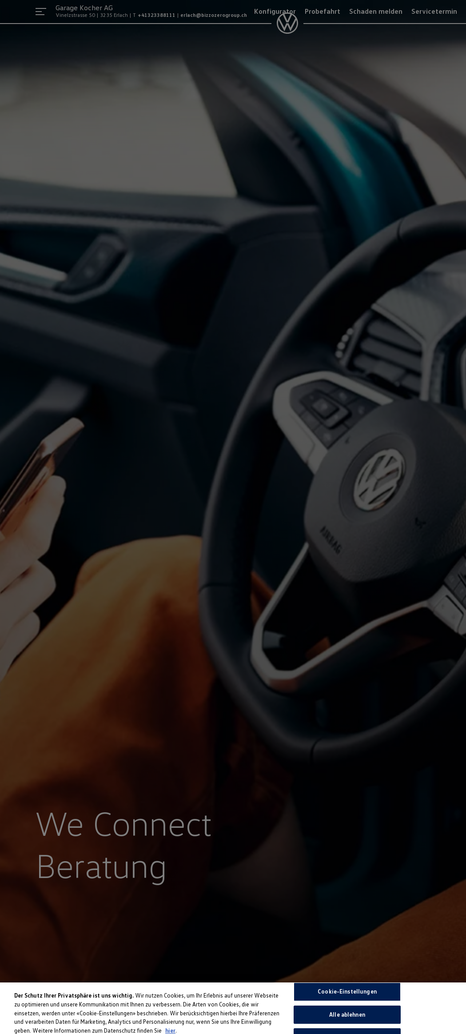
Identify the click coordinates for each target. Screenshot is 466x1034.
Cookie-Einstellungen (347, 993)
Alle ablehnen (347, 1016)
